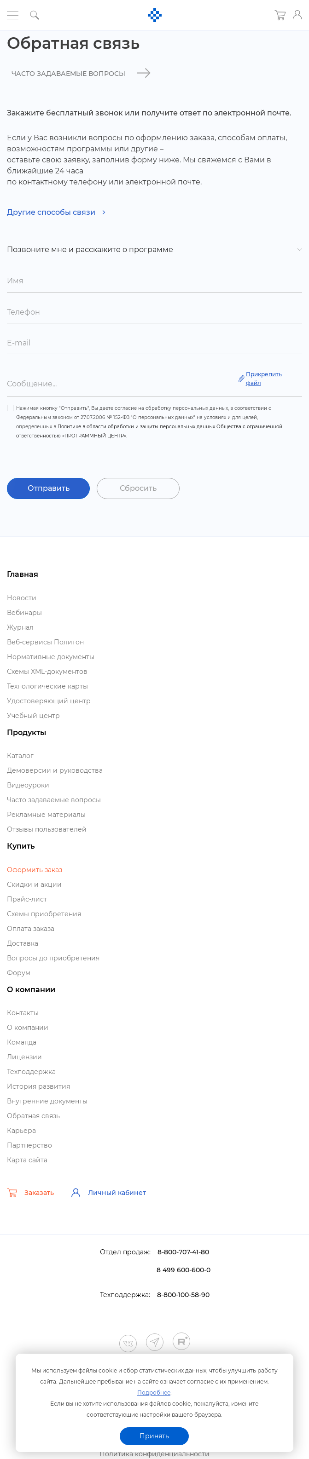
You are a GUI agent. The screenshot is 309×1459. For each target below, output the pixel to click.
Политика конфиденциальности (154, 1454)
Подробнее (153, 1392)
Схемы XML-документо (47, 671)
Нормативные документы (50, 657)
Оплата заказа (30, 929)
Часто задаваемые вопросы (54, 800)
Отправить (49, 488)
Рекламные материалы (46, 814)
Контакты (23, 1013)
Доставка (22, 943)
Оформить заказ (34, 870)
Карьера (21, 1130)
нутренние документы (47, 1101)
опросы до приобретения (53, 958)
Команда (21, 1042)
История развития (38, 1086)
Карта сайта (27, 1160)
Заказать (30, 1192)
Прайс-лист (27, 899)
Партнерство (29, 1145)
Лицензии (24, 1057)
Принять (154, 1436)
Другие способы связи (56, 212)
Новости (21, 598)
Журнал (20, 627)
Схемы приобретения (44, 914)
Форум (18, 973)
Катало (20, 756)
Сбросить (138, 488)
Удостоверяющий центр (49, 701)
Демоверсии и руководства (55, 770)
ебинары (24, 613)
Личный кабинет (108, 1192)
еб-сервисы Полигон (45, 642)
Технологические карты (47, 686)
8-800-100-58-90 (183, 1295)
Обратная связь (33, 1116)
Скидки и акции (34, 884)
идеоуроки (28, 785)
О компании (27, 1027)
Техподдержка (31, 1072)
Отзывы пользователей (47, 829)
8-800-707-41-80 (183, 1252)
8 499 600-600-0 (183, 1270)
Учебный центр (33, 716)
